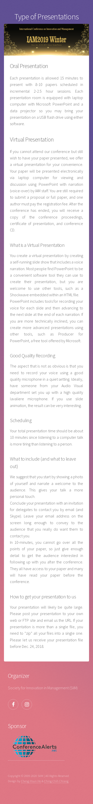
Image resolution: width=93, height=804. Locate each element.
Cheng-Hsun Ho (31, 781)
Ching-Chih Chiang (56, 781)
